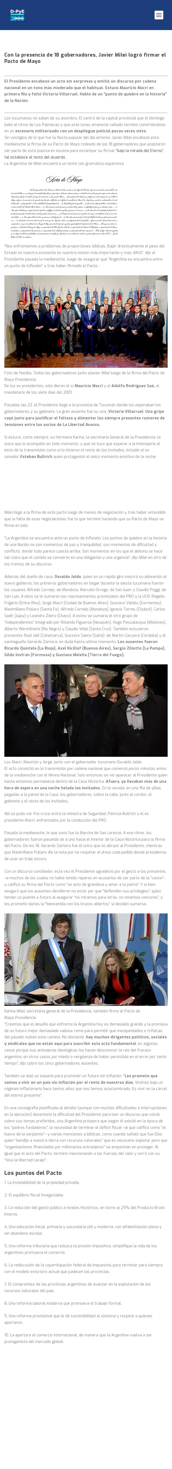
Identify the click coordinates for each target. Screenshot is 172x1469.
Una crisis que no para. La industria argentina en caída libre (66, 1157)
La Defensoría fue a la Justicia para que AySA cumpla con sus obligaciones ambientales (80, 1205)
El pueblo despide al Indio (34, 1130)
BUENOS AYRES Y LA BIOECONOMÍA (42, 1221)
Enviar (153, 1440)
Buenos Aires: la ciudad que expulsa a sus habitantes (60, 1144)
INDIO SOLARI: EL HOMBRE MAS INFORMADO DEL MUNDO (61, 1189)
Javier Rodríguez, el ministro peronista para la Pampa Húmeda (69, 1234)
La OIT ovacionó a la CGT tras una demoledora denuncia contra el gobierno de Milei (83, 1173)
